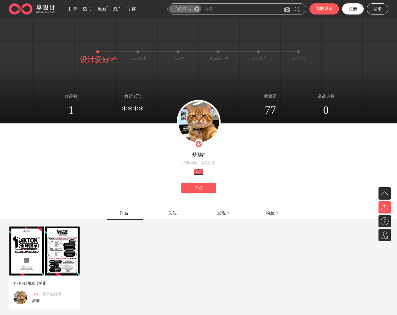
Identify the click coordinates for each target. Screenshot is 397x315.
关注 (198, 187)
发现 (223, 213)
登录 (377, 8)
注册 (353, 8)
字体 (131, 8)
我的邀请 (324, 8)
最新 (102, 8)
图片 (117, 8)
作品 (125, 213)
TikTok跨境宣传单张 (30, 283)
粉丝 (272, 213)
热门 (87, 8)
